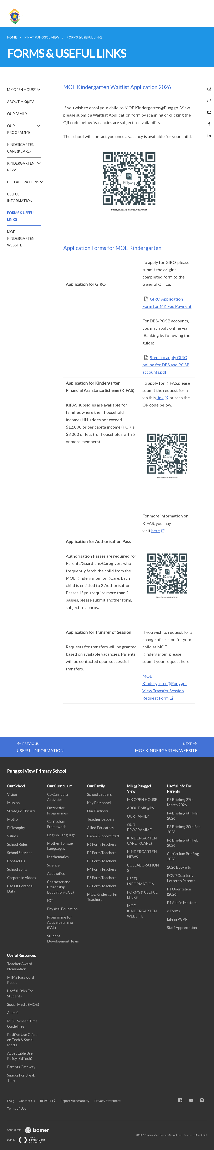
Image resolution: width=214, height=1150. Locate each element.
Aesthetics (56, 873)
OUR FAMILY (17, 114)
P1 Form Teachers (101, 844)
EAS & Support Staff (103, 836)
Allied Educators (100, 827)
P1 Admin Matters (182, 902)
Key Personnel (99, 802)
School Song (17, 869)
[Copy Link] (208, 101)
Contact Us (16, 861)
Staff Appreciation (182, 927)
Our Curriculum (59, 786)
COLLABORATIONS (24, 182)
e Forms (173, 911)
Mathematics (58, 856)
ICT (50, 900)
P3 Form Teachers (101, 861)
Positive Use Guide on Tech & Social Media (22, 1039)
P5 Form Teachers (101, 877)
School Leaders (99, 794)
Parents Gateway (21, 1066)
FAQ (10, 1101)
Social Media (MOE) (23, 1004)
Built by (29, 1139)
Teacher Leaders (100, 819)
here (155, 530)
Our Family (96, 786)
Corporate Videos (21, 877)
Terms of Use (16, 1108)
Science (53, 865)
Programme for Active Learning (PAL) (60, 922)
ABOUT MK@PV (20, 101)
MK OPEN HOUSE (24, 89)
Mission (13, 802)
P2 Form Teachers (101, 852)
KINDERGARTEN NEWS (24, 166)
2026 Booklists (179, 867)
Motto (12, 819)
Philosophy (16, 827)
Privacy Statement (107, 1101)
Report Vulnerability (74, 1101)
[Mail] (208, 110)
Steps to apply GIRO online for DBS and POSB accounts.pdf (165, 364)
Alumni (12, 1012)
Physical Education (62, 908)
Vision (12, 794)
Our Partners (97, 811)
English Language (61, 835)
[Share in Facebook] (208, 121)
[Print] (208, 89)
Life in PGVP (177, 919)
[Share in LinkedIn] (208, 133)
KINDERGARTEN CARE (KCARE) (21, 147)
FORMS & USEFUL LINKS (21, 216)
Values (12, 836)
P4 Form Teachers (101, 869)
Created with (31, 1129)
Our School (16, 786)
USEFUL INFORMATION (19, 197)
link (160, 397)
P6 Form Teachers (101, 886)
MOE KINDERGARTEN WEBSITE (21, 238)
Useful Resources (21, 955)
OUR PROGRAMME (24, 129)
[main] (107, 392)
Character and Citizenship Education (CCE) (60, 886)
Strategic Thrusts (21, 811)
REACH (45, 1101)
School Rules (17, 844)
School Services (19, 852)
